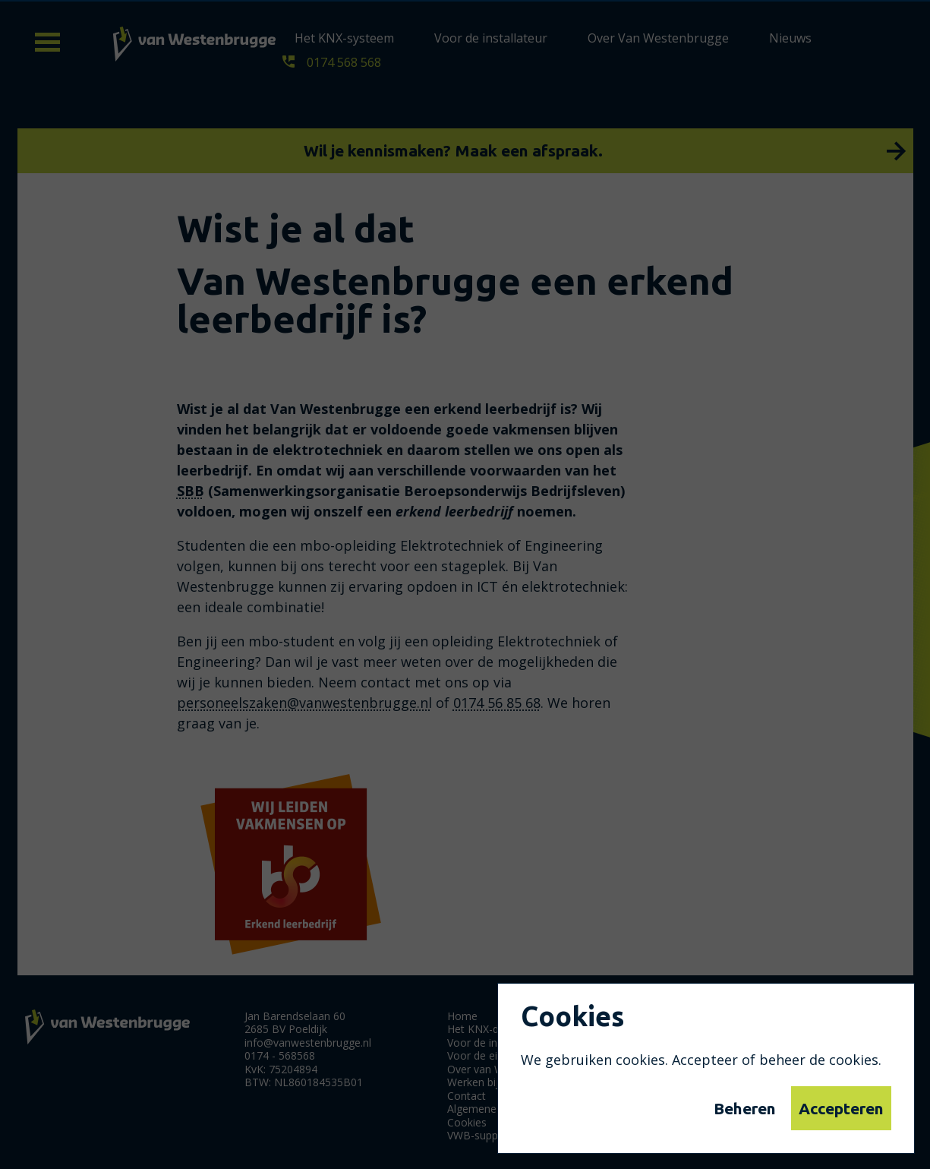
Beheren (745, 1108)
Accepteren (841, 1108)
